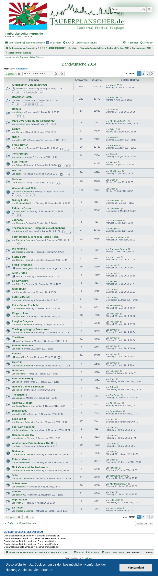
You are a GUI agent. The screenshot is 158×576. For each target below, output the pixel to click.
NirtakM (20, 223)
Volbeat (16, 353)
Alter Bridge (19, 272)
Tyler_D (114, 129)
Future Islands (21, 459)
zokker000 (21, 140)
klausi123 (114, 85)
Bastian (19, 182)
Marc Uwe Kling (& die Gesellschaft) (34, 120)
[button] (152, 73)
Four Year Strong (22, 378)
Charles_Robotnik (24, 260)
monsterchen (22, 124)
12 (33, 104)
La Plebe (17, 507)
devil (112, 419)
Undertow (18, 370)
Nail (18, 349)
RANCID (17, 362)
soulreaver (115, 257)
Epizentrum (115, 145)
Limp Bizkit (19, 418)
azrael (19, 174)
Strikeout (20, 148)
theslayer (20, 308)
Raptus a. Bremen (25, 240)
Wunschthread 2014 (24, 188)
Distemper (18, 451)
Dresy (113, 427)
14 (41, 104)
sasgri (113, 137)
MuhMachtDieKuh (118, 121)
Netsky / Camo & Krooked (28, 386)
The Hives (18, 337)
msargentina (116, 508)
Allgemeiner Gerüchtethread (29, 84)
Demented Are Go (23, 435)
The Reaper (115, 171)
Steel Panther (20, 161)
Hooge (19, 132)
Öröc (112, 154)
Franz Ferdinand (22, 264)
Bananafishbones (23, 345)
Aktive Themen (37, 57)
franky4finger (116, 220)
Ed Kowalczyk (20, 280)
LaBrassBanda (21, 297)
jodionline (20, 374)
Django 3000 (19, 410)
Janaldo (20, 398)
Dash (22, 88)
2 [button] (143, 73)
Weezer (16, 170)
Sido (15, 475)
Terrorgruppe (20, 153)
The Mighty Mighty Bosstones (30, 329)
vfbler (112, 109)
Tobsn (19, 165)
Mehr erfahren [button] (43, 569)
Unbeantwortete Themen (16, 57)
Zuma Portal (87, 558)
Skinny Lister (20, 200)
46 (41, 92)
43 (29, 92)
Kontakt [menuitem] (78, 552)
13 (37, 104)
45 (37, 92)
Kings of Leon (20, 313)
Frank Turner (20, 144)
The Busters (19, 394)
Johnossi (17, 219)
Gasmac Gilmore (22, 402)
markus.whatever (24, 191)
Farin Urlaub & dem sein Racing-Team (35, 236)
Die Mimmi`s (19, 248)
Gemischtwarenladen (26, 430)
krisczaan (114, 97)
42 (25, 92)
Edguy (16, 128)
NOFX (15, 136)
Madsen (17, 179)
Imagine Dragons (22, 321)
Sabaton (17, 491)
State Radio (19, 289)
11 (29, 104)
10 (25, 104)
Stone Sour (19, 256)
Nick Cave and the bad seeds (30, 467)
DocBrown (115, 395)
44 (33, 92)
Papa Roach (19, 499)
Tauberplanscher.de (35, 43)
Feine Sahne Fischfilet (25, 305)
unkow (19, 157)
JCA (22, 276)
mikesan (20, 438)
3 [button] (147, 73)
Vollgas (19, 112)
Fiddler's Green (21, 208)
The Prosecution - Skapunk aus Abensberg (38, 228)
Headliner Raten (22, 96)
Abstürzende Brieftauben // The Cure (34, 443)
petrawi (113, 265)
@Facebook (55, 43)
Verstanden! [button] (136, 567)
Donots (16, 108)
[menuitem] (67, 42)
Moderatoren (22, 68)
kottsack (20, 231)
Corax (19, 292)
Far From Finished (23, 426)
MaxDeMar (115, 305)
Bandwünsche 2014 (79, 64)
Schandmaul (19, 483)
